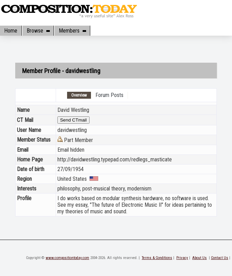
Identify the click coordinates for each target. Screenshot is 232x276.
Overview (79, 95)
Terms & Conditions (157, 258)
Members (72, 30)
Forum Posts (109, 95)
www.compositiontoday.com (67, 258)
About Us (199, 258)
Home (10, 30)
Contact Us (219, 258)
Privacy (182, 258)
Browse (38, 30)
